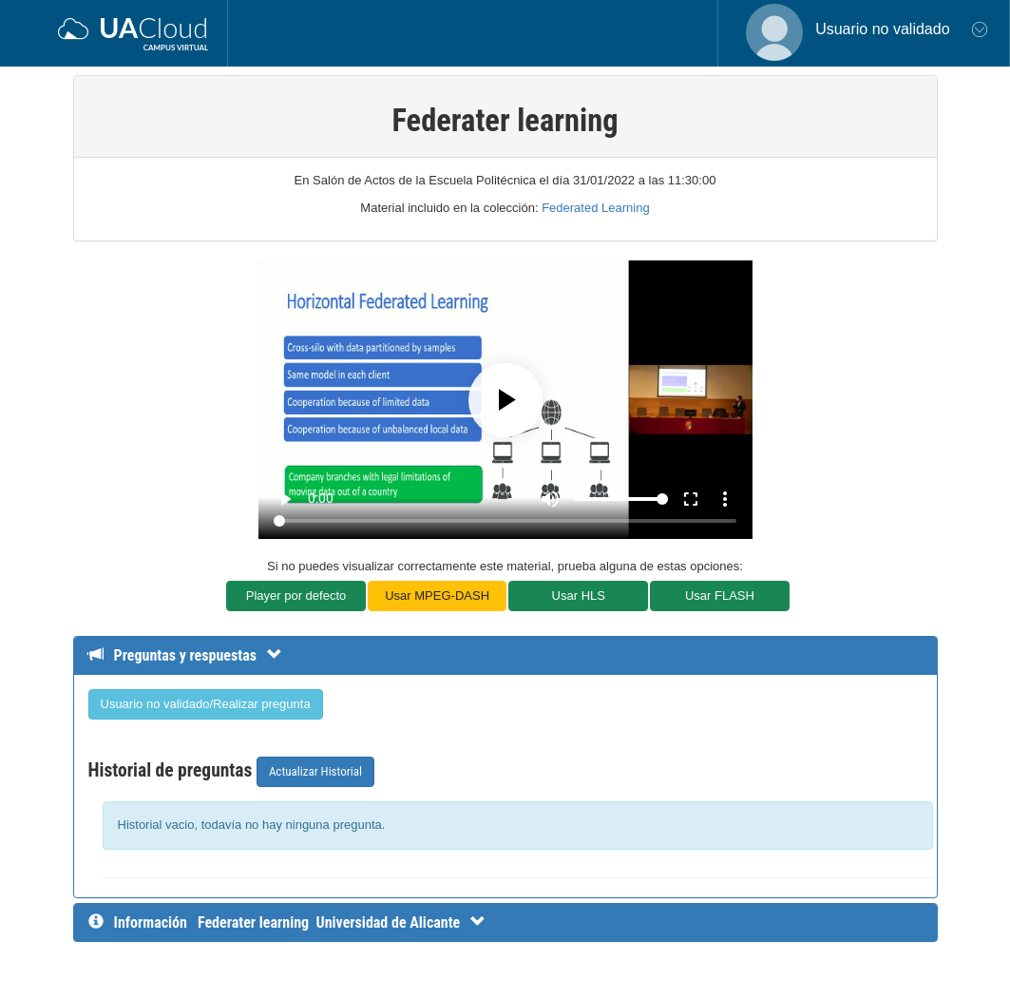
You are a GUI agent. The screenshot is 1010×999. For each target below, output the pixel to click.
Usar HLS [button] (578, 595)
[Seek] (505, 521)
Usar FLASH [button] (719, 595)
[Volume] (620, 499)
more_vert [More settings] (725, 499)
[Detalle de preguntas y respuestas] (194, 655)
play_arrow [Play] (285, 499)
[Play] (505, 400)
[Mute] (550, 499)
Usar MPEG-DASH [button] (437, 595)
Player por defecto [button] (296, 595)
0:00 (320, 498)
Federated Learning (595, 208)
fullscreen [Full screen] (690, 499)
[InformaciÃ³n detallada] (342, 922)
